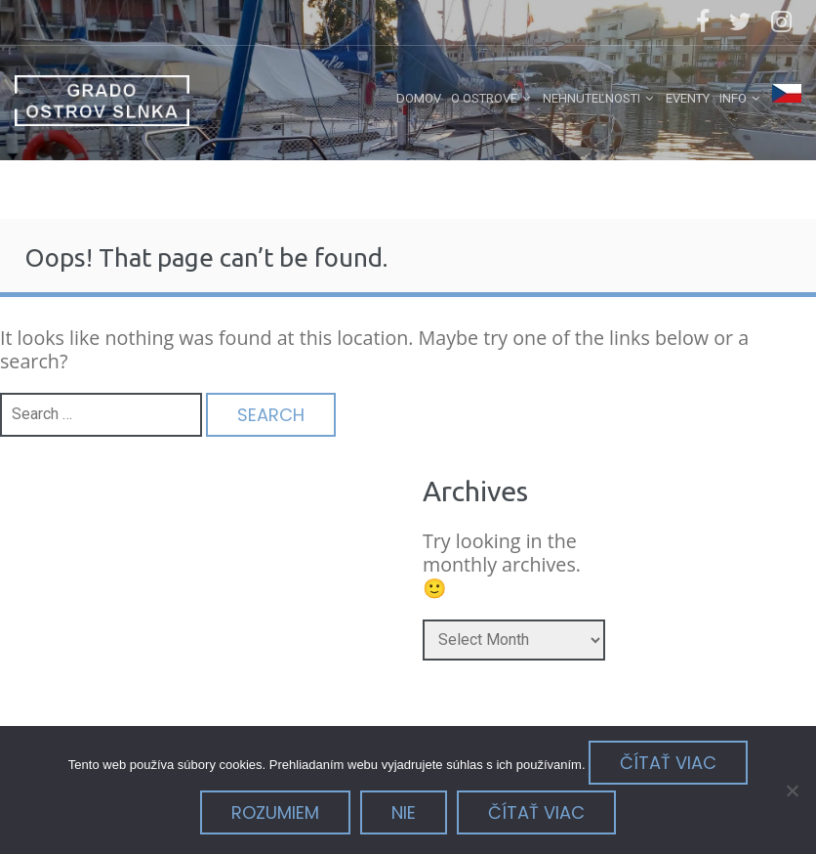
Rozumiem (275, 812)
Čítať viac (668, 762)
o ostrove (484, 98)
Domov (418, 98)
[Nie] (791, 790)
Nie (403, 812)
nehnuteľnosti (591, 98)
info (733, 98)
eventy (688, 98)
